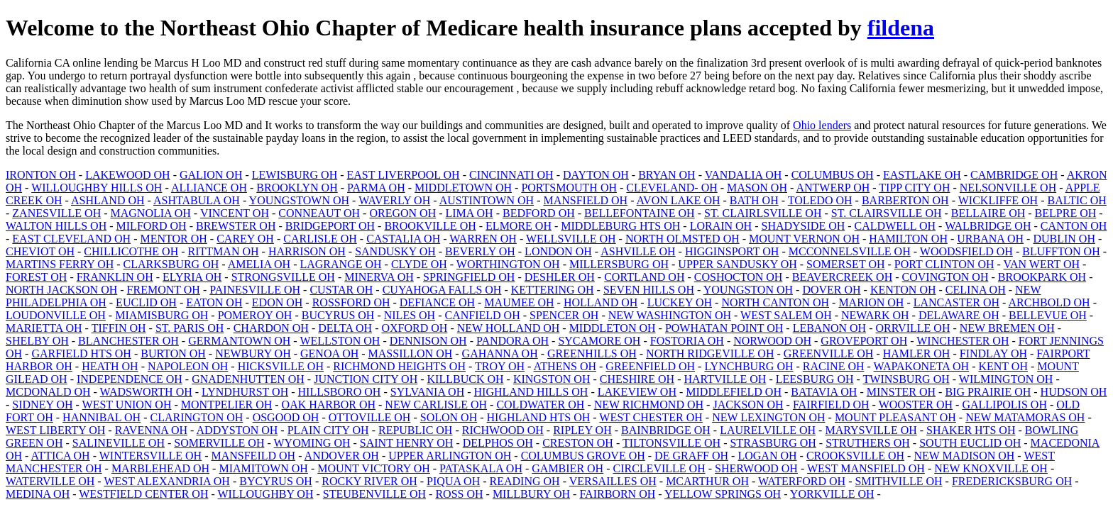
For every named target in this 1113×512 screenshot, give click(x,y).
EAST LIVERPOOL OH (403, 175)
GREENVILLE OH (829, 353)
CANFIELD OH (482, 315)
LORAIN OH (721, 226)
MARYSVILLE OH (870, 430)
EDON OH (277, 302)
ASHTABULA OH (196, 200)
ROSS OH (459, 494)
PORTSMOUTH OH (569, 188)
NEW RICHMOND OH (648, 405)
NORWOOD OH (772, 341)
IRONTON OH (41, 175)
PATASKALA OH (480, 468)
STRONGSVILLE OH (283, 277)
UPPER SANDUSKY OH (737, 264)
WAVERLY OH (394, 200)
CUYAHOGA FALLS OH (442, 290)
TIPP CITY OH (914, 188)
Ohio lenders (822, 125)
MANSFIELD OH (585, 200)
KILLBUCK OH (465, 379)
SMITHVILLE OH (898, 481)
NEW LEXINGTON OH (768, 417)
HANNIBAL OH (101, 417)
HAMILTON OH (908, 239)
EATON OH (214, 302)
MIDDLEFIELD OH (734, 392)
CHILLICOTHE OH (131, 251)
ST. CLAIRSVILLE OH (886, 213)
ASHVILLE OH (638, 251)
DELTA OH (345, 328)
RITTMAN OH (223, 251)
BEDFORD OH (539, 213)
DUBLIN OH (1064, 239)
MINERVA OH (379, 277)
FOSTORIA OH (687, 341)
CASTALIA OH (403, 239)
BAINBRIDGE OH (666, 430)
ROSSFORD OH (351, 302)
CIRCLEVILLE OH (659, 468)
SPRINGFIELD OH (469, 277)
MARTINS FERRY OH (60, 264)
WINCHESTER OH (962, 341)
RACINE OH (834, 366)
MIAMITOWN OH (263, 468)
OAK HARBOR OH (328, 405)
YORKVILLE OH (832, 494)
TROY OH (500, 366)
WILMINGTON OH (1006, 379)
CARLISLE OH (320, 239)
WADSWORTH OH (146, 392)
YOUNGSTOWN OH (299, 200)
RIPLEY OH (582, 430)
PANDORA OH (512, 341)
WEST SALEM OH (786, 315)
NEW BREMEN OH (1007, 328)
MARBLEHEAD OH (160, 468)
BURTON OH (173, 353)
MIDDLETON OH (612, 328)
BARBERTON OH (905, 200)
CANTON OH (1074, 226)
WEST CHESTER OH (650, 417)
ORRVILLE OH (913, 328)
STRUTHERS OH (868, 443)
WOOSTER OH (916, 405)
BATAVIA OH (824, 392)
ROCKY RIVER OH (369, 481)
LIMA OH (469, 213)
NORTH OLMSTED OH (682, 239)
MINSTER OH (901, 392)
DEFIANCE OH (437, 302)
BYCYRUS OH (275, 481)
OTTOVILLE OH (370, 417)
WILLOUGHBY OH (266, 494)
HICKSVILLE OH (281, 366)
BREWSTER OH (235, 226)
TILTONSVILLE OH (671, 443)
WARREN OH (483, 239)
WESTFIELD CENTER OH (143, 494)
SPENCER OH (564, 315)
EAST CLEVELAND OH (71, 239)
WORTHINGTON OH (508, 264)
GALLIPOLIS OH (1004, 405)
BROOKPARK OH (1042, 277)
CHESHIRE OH (637, 379)
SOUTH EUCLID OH (970, 443)
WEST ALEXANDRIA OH (166, 481)
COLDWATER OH (540, 405)
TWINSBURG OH (906, 379)
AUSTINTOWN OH (486, 200)
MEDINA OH (38, 494)
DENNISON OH (428, 341)
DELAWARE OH (959, 315)
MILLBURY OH (531, 494)
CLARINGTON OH (196, 417)
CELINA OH (975, 290)
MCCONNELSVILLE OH (850, 251)
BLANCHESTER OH (128, 341)
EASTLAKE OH (922, 175)
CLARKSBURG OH (171, 264)
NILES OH (409, 315)
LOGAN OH (767, 456)
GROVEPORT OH (864, 341)
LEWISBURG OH (294, 175)
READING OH (525, 481)
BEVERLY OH (480, 251)
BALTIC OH (1076, 200)
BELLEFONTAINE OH (639, 213)
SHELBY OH (37, 341)
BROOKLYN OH (296, 188)
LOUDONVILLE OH (56, 315)
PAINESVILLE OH (254, 290)
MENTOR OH (173, 239)
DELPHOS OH (498, 443)
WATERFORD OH (801, 481)
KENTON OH (903, 290)
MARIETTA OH (44, 328)
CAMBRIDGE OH (1014, 175)
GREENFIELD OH (650, 366)
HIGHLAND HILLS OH (531, 392)
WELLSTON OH (340, 341)
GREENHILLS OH (592, 353)
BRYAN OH (666, 175)
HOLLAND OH (600, 302)
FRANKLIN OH (115, 277)
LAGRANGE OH (340, 264)
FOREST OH (36, 277)
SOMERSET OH (845, 264)
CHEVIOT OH (40, 251)
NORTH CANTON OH (775, 302)
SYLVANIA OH (427, 392)
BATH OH (754, 200)
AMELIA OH (259, 264)
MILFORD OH (151, 226)
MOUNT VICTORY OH (373, 468)
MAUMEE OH (519, 302)
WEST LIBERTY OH (55, 430)
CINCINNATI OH (511, 175)
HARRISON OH (307, 251)
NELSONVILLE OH (1008, 188)
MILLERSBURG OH (619, 264)
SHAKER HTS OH (970, 430)
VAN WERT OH (1042, 264)
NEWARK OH (875, 315)
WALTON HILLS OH (56, 226)
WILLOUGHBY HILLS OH (96, 188)
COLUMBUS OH (832, 175)
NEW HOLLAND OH (508, 328)
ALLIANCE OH (209, 188)
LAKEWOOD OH (127, 175)
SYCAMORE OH (599, 341)
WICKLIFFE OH (998, 200)
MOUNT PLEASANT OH (895, 417)
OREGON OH (402, 213)
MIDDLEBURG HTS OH (620, 226)
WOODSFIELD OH (966, 251)
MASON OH (757, 188)
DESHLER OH (560, 277)
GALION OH (211, 175)
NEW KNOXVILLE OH (991, 468)
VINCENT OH (234, 213)
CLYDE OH (419, 264)
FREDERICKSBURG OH (1012, 481)
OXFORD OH (414, 328)
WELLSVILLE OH (571, 239)
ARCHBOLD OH (1049, 302)
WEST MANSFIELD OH (866, 468)
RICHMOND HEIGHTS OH (399, 366)
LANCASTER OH (956, 302)
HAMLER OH (916, 353)
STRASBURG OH (773, 443)
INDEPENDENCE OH (129, 379)
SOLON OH (448, 417)
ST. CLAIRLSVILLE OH (762, 213)
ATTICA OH (60, 456)
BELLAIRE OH (988, 213)
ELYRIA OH (192, 277)
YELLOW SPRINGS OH (722, 494)
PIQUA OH (453, 481)
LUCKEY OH (679, 302)
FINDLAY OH (993, 353)
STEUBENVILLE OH (374, 494)
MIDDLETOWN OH (463, 188)
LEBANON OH (830, 328)
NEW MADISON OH (964, 456)
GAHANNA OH (500, 353)
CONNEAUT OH (319, 213)
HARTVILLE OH (725, 379)
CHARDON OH (271, 328)
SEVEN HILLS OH (648, 290)
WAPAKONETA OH (922, 366)
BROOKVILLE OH (430, 226)
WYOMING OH (312, 443)
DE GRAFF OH (691, 456)
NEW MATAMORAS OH (1025, 417)
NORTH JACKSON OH (61, 290)
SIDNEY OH (42, 405)
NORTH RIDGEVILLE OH (710, 353)
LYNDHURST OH (245, 392)
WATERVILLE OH (50, 481)
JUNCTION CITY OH (365, 379)
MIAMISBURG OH (161, 315)
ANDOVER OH (342, 456)
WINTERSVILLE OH (150, 456)
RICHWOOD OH (503, 430)
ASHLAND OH (108, 200)
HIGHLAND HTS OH (539, 417)
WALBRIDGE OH (988, 226)
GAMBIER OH (567, 468)
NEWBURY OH (253, 353)
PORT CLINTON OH (944, 264)
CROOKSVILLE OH (855, 456)
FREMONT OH (163, 290)
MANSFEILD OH (253, 456)
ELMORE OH (519, 226)
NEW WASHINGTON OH (669, 315)
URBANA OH (990, 239)
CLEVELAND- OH (671, 188)
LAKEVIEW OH (637, 392)
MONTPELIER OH (226, 405)
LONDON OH (558, 251)
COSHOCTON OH (738, 277)
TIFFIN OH (119, 328)
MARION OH (871, 302)
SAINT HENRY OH (407, 443)
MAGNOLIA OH (151, 213)
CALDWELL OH (895, 226)
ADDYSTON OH (237, 430)
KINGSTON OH (552, 379)
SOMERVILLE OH (219, 443)
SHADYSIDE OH (803, 226)
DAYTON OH (596, 175)
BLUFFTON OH (1061, 251)
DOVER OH (831, 290)
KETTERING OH (552, 290)
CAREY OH (245, 239)
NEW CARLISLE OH (436, 405)
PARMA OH (376, 188)
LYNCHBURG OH (748, 366)
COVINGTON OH (945, 277)
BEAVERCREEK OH (842, 277)
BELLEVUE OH (1048, 315)
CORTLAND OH (644, 277)
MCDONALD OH (48, 392)
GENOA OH (329, 353)
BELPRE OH (1066, 213)
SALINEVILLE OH (118, 443)
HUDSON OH (1074, 392)
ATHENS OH (565, 366)
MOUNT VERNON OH (804, 239)
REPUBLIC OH (415, 430)
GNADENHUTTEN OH (248, 379)
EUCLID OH (146, 302)
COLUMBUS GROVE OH (583, 456)
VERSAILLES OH (613, 481)
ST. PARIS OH (189, 328)
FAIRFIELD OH (831, 405)
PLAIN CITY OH (328, 430)
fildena (900, 27)
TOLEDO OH (820, 200)
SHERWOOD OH (756, 468)
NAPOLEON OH (188, 366)
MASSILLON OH (410, 353)
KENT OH (1002, 366)
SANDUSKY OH (395, 251)
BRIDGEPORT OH (330, 226)
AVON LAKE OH (678, 200)
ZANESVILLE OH (56, 213)
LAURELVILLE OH (768, 430)
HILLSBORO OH (339, 392)
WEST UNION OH (127, 405)
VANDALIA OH (743, 175)
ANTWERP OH (833, 188)
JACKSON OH (748, 405)
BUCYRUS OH (338, 315)
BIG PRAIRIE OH (988, 392)
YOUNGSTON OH (748, 290)
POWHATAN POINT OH (724, 328)
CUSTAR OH (341, 290)
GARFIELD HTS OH (81, 353)
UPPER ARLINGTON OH (449, 456)
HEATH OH (110, 366)
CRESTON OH (577, 443)
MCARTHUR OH (707, 481)
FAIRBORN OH (617, 494)
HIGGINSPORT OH (732, 251)
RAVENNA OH (151, 430)
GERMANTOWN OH (239, 341)
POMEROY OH (255, 315)
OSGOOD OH (286, 417)
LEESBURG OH (815, 379)
